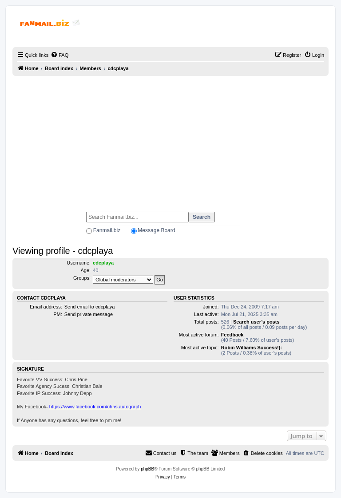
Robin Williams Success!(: (251, 347)
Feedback (232, 334)
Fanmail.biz (106, 230)
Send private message (88, 314)
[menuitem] (59, 55)
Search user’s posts (256, 321)
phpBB (147, 468)
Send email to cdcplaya (89, 306)
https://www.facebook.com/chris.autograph (95, 406)
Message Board (156, 230)
